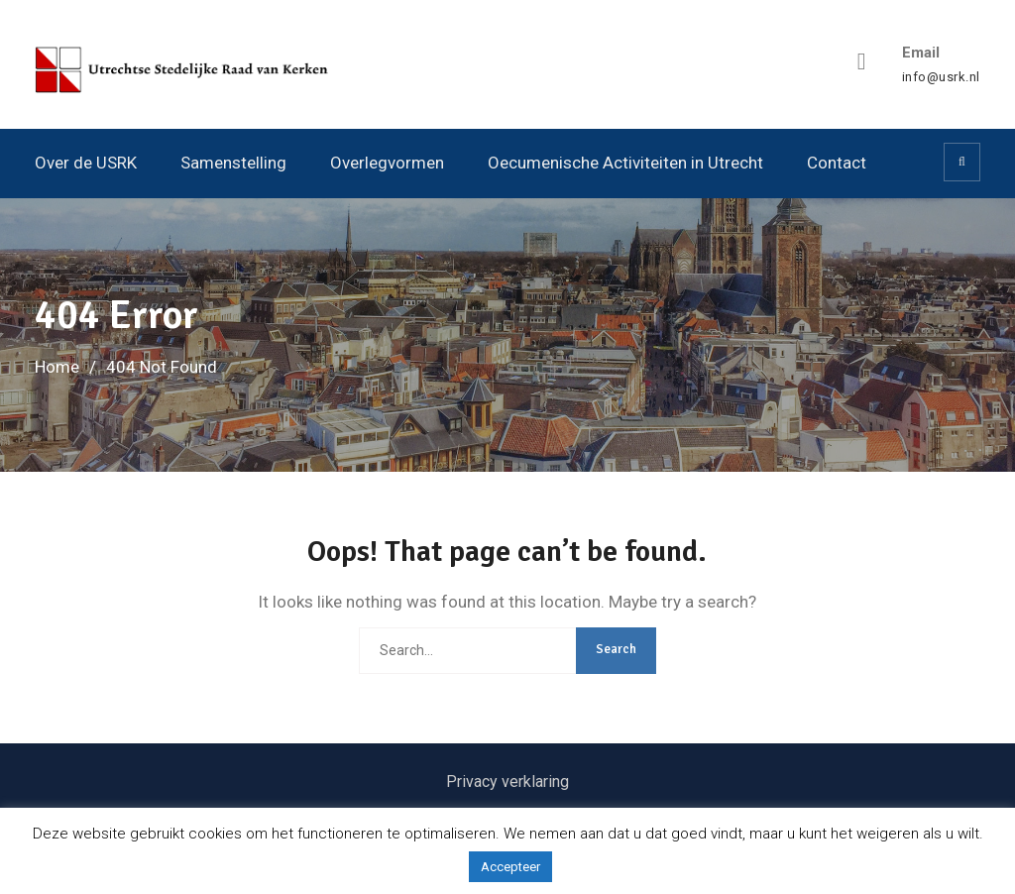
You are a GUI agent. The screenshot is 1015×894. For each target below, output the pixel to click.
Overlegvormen (387, 162)
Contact (836, 162)
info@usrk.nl (941, 77)
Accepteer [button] (510, 866)
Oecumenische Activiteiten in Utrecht (625, 162)
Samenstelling (233, 162)
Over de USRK (86, 162)
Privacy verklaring (507, 781)
